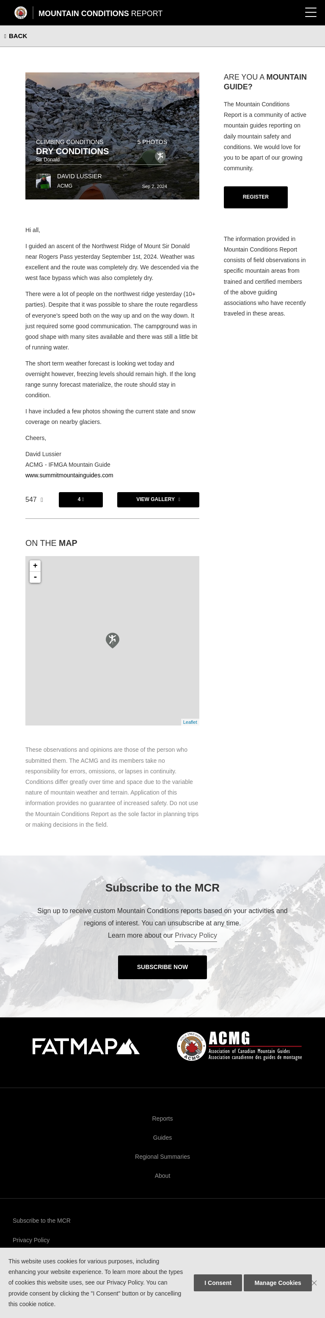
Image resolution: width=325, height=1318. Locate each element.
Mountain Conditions (100, 13)
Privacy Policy (196, 935)
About (163, 1175)
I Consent (217, 1282)
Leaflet (190, 722)
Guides (162, 1137)
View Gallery (155, 499)
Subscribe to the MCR (42, 1220)
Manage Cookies (277, 1282)
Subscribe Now (162, 967)
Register (256, 197)
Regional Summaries (162, 1156)
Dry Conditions (72, 151)
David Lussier (79, 176)
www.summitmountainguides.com (69, 475)
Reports (162, 1118)
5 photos (152, 141)
